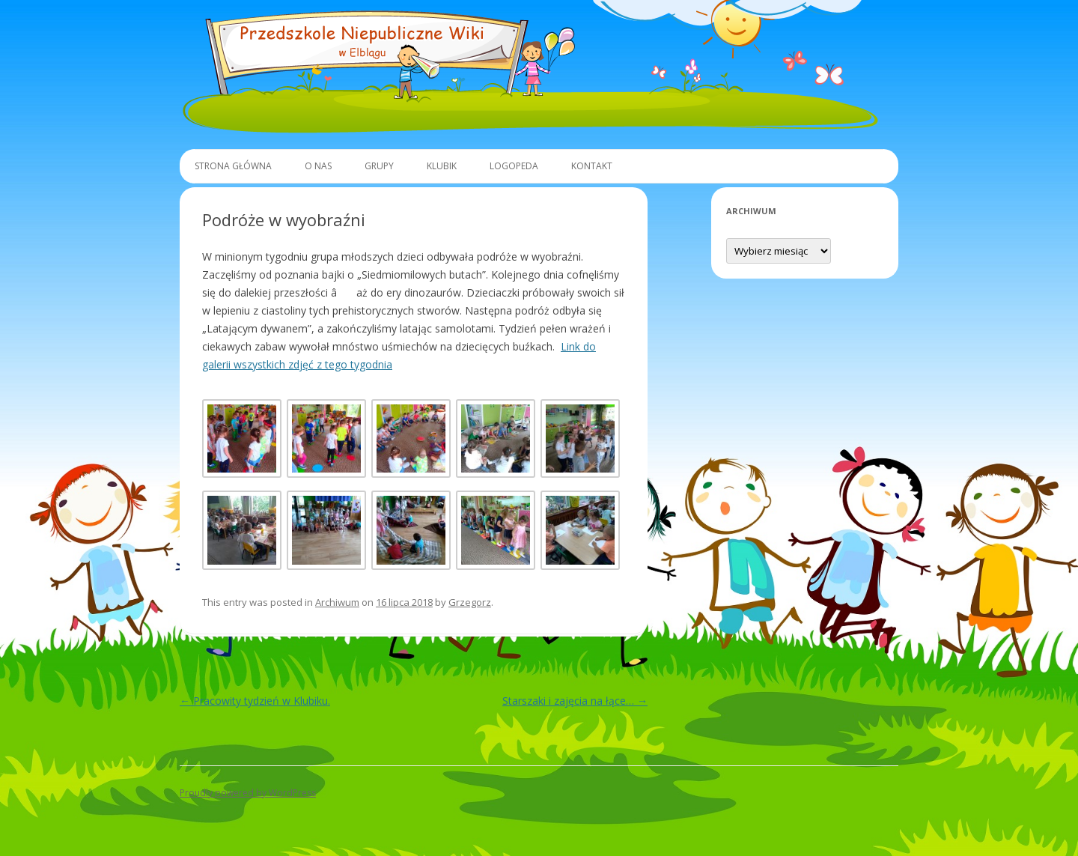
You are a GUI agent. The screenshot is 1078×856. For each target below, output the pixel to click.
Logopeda (514, 166)
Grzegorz (469, 602)
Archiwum (337, 602)
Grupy (379, 166)
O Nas (318, 166)
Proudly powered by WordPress (248, 792)
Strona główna (233, 166)
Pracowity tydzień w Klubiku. (255, 700)
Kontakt (591, 166)
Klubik (442, 166)
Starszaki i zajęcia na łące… (575, 700)
